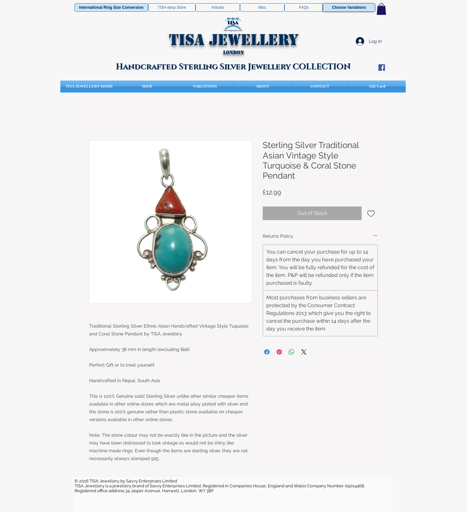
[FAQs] (303, 7)
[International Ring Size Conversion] (111, 7)
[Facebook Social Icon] (381, 67)
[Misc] (262, 7)
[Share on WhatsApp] (291, 352)
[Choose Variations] (349, 7)
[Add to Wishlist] (371, 213)
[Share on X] (304, 352)
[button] (381, 9)
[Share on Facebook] (267, 352)
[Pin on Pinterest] (279, 352)
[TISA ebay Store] (172, 7)
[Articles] (218, 7)
